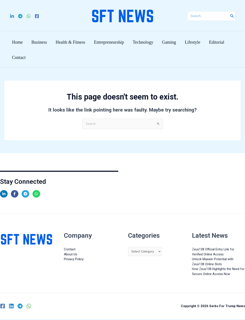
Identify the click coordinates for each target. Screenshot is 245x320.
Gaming (169, 42)
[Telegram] (20, 16)
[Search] (232, 16)
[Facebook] (37, 16)
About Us (70, 255)
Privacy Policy (74, 260)
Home (17, 42)
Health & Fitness (70, 42)
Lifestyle (192, 42)
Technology (143, 42)
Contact (19, 57)
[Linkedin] (12, 16)
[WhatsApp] (28, 16)
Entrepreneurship (109, 42)
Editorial (216, 42)
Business (39, 42)
